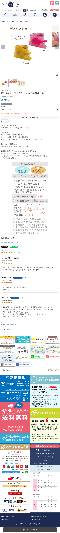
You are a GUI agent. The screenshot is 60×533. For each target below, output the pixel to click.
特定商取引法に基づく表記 (40, 516)
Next (57, 47)
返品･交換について (7, 238)
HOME (3, 21)
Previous (3, 47)
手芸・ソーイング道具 (12, 21)
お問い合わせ (36, 519)
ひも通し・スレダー (24, 21)
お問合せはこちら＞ (47, 450)
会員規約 (5, 519)
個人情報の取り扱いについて (10, 516)
